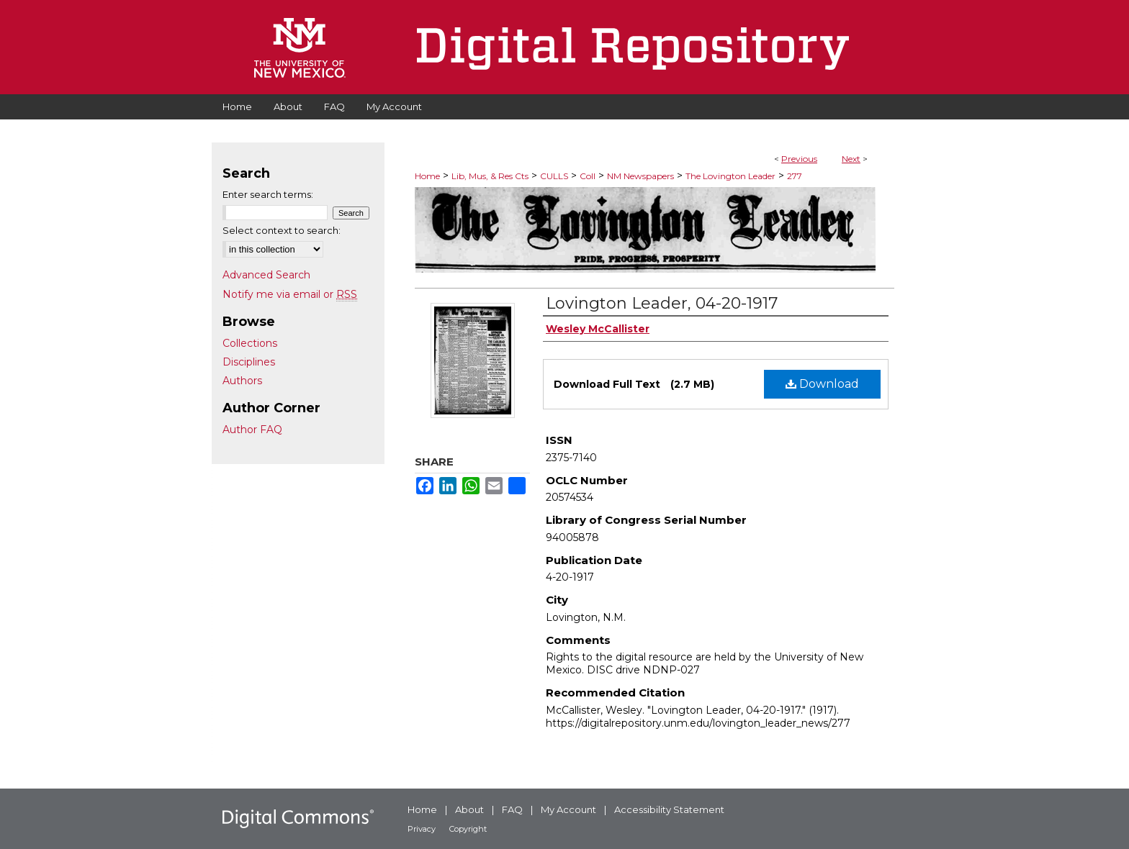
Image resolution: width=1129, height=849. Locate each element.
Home (427, 176)
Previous (799, 158)
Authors (242, 380)
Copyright (468, 829)
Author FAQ (252, 429)
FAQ (512, 809)
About (469, 809)
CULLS (554, 176)
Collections (249, 343)
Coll (587, 176)
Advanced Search (266, 274)
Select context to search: (281, 230)
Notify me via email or (289, 294)
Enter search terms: (267, 194)
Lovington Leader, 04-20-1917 (662, 303)
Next (851, 158)
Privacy (422, 829)
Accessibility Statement (669, 809)
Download (822, 384)
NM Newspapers (640, 176)
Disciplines (248, 361)
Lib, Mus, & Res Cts (489, 176)
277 (794, 176)
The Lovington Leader (730, 176)
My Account (568, 809)
